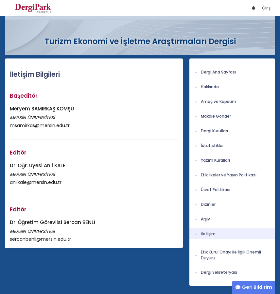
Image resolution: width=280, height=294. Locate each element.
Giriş (266, 8)
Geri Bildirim (257, 287)
